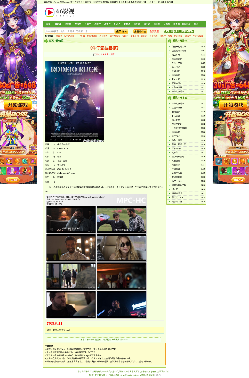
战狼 (170, 36)
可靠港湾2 (176, 83)
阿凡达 (144, 36)
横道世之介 (177, 59)
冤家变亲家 (177, 173)
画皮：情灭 (177, 181)
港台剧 (157, 24)
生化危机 (153, 36)
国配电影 (186, 24)
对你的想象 (177, 177)
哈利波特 (178, 36)
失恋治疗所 (177, 201)
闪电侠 (163, 36)
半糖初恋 (176, 169)
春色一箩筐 (177, 63)
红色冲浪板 (177, 87)
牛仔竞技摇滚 (178, 91)
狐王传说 (176, 67)
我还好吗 (176, 55)
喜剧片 (58, 24)
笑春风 (175, 152)
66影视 (88, 2)
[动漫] (170, 2)
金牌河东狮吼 (178, 156)
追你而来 (176, 75)
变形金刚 (135, 36)
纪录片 (117, 24)
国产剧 (147, 24)
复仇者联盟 (92, 36)
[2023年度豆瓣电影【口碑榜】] (106, 2)
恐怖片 (97, 24)
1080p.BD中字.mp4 (61, 330)
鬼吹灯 (125, 36)
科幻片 (88, 24)
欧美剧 (176, 24)
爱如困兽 (176, 71)
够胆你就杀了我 (179, 185)
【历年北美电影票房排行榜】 (133, 2)
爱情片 (78, 24)
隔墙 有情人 (177, 193)
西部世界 (103, 36)
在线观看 (154, 31)
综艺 (196, 24)
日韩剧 (167, 24)
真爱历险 (176, 160)
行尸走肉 (81, 36)
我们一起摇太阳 (179, 46)
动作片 (68, 24)
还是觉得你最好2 (179, 50)
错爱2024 (176, 165)
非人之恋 (176, 79)
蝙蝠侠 (188, 36)
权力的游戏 (69, 36)
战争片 (107, 24)
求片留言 (168, 31)
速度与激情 (115, 36)
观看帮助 (179, 31)
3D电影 (137, 24)
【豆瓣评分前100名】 (157, 2)
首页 (48, 24)
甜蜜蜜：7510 (178, 197)
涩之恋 (175, 189)
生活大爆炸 (198, 36)
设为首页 (189, 31)
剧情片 (127, 24)
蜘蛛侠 (59, 36)
